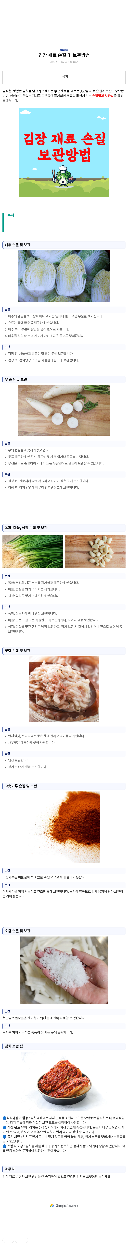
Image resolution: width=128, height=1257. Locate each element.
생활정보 (64, 50)
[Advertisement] (62, 507)
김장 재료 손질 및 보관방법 (64, 55)
